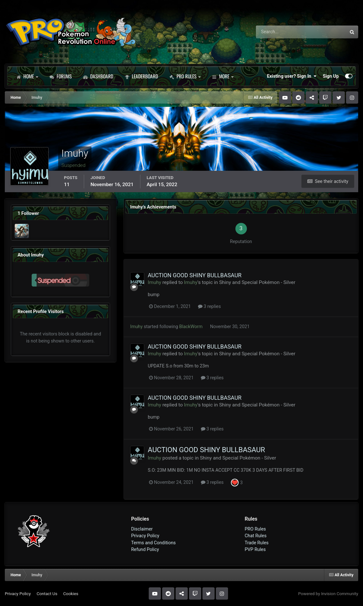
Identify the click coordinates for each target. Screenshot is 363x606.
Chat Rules (255, 535)
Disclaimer (142, 528)
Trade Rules (257, 542)
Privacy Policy (145, 535)
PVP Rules (255, 549)
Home (27, 76)
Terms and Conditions (153, 542)
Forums (60, 76)
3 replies (209, 306)
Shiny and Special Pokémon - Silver (257, 282)
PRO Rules (185, 76)
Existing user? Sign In (291, 76)
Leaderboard (141, 76)
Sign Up (331, 76)
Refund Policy (145, 549)
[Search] (283, 32)
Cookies (70, 593)
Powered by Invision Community (328, 593)
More (222, 76)
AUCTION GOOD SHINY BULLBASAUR (194, 275)
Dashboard (98, 76)
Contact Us (46, 593)
